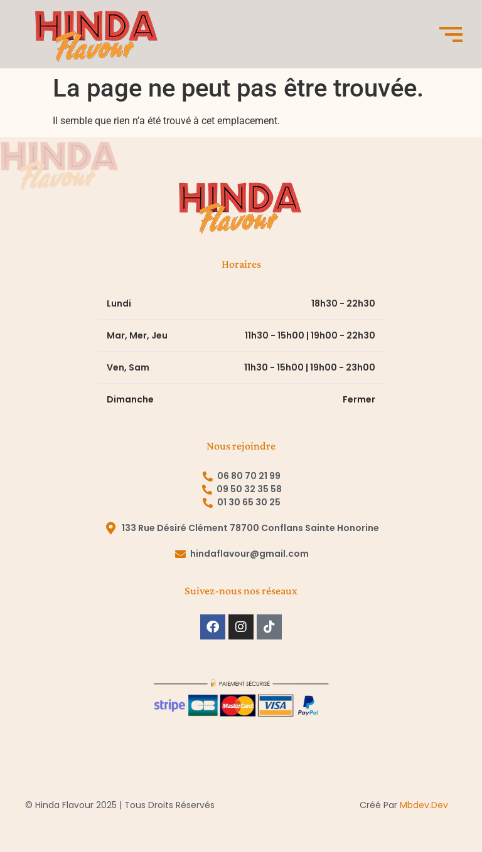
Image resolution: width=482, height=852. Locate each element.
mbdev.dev (424, 805)
